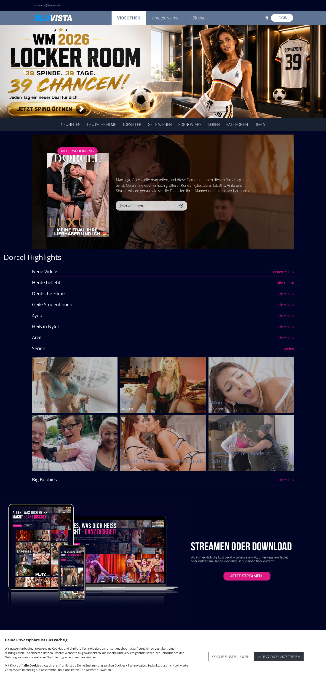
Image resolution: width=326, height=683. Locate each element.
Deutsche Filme (101, 124)
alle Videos (286, 294)
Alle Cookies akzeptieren (279, 656)
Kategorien (237, 124)
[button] (24, 71)
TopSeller (132, 124)
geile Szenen (160, 124)
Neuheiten (71, 124)
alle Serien (286, 348)
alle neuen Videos (280, 272)
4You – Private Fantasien (239, 402)
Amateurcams (165, 18)
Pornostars (189, 124)
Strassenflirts (49, 460)
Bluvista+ (199, 18)
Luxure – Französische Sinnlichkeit (162, 460)
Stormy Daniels (140, 402)
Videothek (128, 18)
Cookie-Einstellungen (230, 656)
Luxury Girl (47, 402)
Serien (214, 124)
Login (282, 17)
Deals (259, 124)
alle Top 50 (285, 283)
